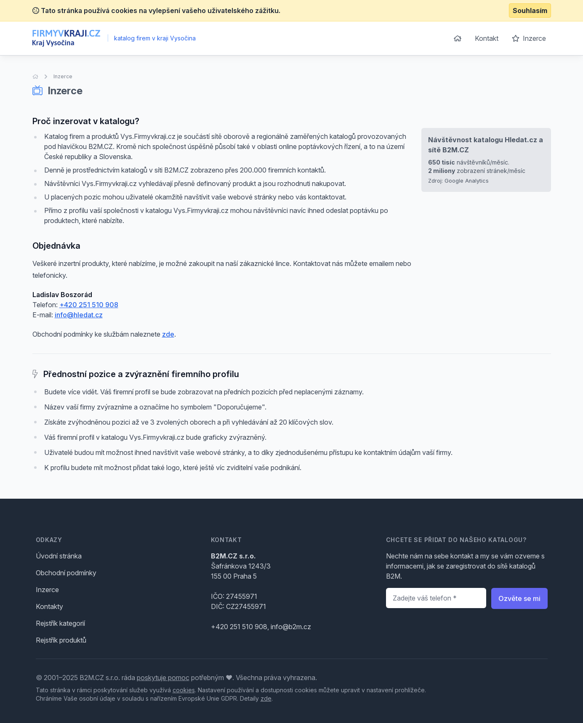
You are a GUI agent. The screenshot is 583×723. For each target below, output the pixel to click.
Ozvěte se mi (519, 598)
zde (168, 334)
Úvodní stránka (59, 556)
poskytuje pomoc (163, 677)
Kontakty (49, 606)
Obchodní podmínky (66, 573)
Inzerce (529, 38)
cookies (184, 690)
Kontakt (486, 38)
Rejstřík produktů (61, 640)
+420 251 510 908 (88, 304)
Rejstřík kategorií (60, 623)
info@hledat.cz (79, 315)
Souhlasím (530, 10)
